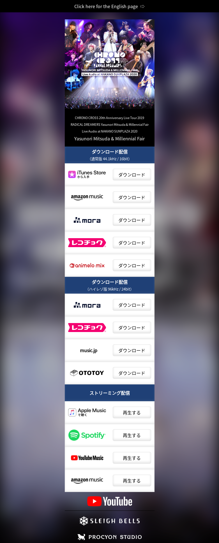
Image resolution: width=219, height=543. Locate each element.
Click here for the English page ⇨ (109, 6)
